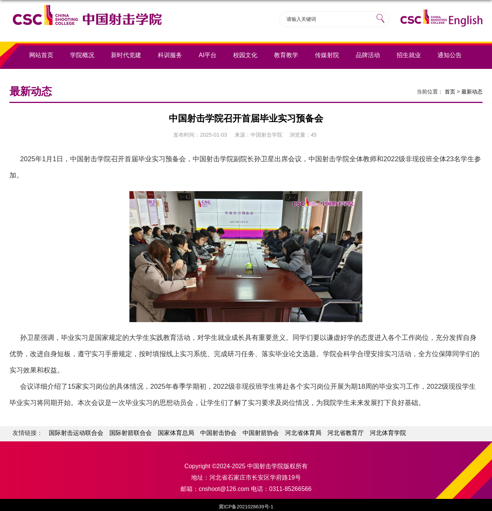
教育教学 (286, 55)
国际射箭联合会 (130, 433)
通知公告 (450, 55)
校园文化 (245, 55)
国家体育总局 (176, 433)
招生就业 (409, 55)
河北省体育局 (303, 433)
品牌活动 (368, 55)
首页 (450, 92)
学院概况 (82, 55)
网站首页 (41, 55)
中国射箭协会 (261, 433)
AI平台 (207, 55)
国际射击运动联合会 (76, 433)
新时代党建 (126, 55)
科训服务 (170, 55)
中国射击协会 (218, 433)
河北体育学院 (388, 433)
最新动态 (472, 92)
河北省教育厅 (345, 433)
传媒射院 (327, 55)
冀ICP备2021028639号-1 (246, 506)
